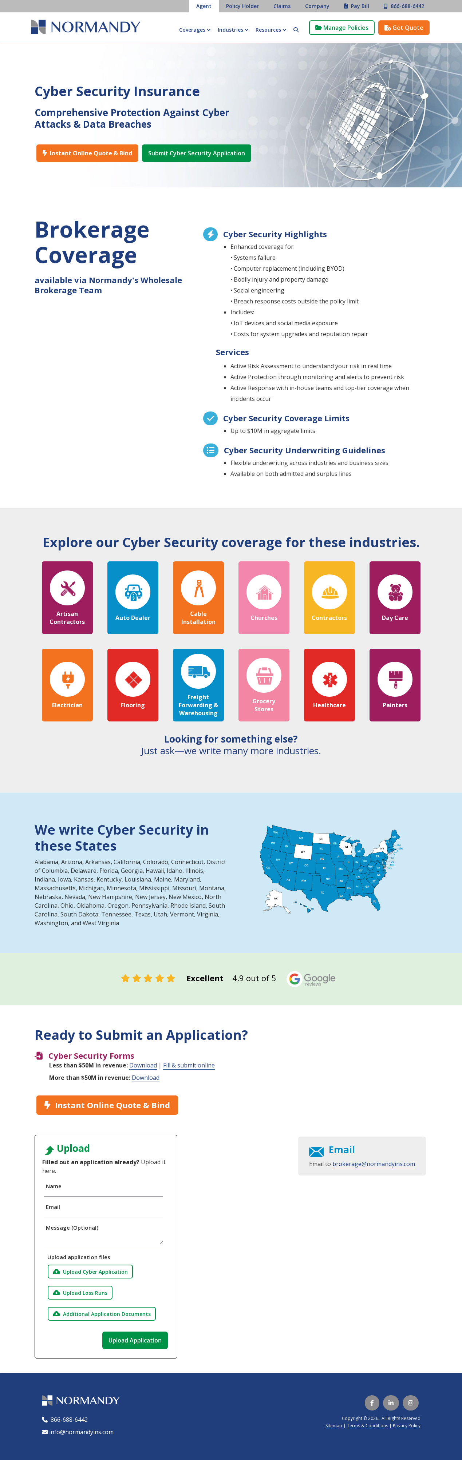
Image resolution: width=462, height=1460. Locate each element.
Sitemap (333, 1426)
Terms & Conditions (367, 1426)
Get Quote (403, 27)
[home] (85, 28)
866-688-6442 (68, 1420)
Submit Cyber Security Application (196, 153)
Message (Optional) (72, 1227)
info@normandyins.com (78, 1432)
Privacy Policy (406, 1426)
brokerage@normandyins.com (373, 1164)
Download (143, 1065)
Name (54, 1186)
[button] (194, 29)
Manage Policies (341, 27)
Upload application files (77, 1257)
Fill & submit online (189, 1065)
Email (53, 1207)
